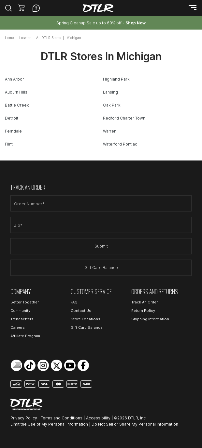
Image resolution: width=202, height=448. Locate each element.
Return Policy (143, 310)
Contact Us (81, 310)
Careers (17, 327)
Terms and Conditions (61, 418)
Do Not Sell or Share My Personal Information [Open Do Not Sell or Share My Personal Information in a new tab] (135, 424)
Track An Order (144, 302)
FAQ (74, 302)
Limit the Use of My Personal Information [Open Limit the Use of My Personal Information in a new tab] (49, 424)
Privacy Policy (23, 418)
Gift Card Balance (101, 267)
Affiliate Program (25, 336)
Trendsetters (22, 319)
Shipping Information (150, 319)
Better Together (24, 302)
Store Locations (85, 319)
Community (20, 310)
